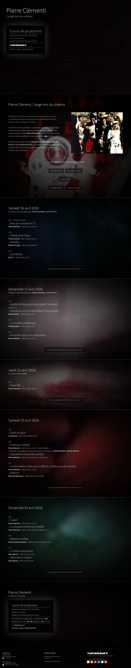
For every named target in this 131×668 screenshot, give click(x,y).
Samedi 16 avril (56, 171)
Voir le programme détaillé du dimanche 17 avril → (65, 350)
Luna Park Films (51, 211)
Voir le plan (7, 658)
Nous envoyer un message (11, 665)
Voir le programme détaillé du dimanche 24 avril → (65, 572)
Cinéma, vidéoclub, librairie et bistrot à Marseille (100, 655)
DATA (25, 373)
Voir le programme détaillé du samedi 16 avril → (65, 269)
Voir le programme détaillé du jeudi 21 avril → (66, 400)
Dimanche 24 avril (74, 188)
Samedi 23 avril (56, 188)
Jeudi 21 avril (65, 179)
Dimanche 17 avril (74, 171)
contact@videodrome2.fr (9, 663)
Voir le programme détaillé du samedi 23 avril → (65, 487)
